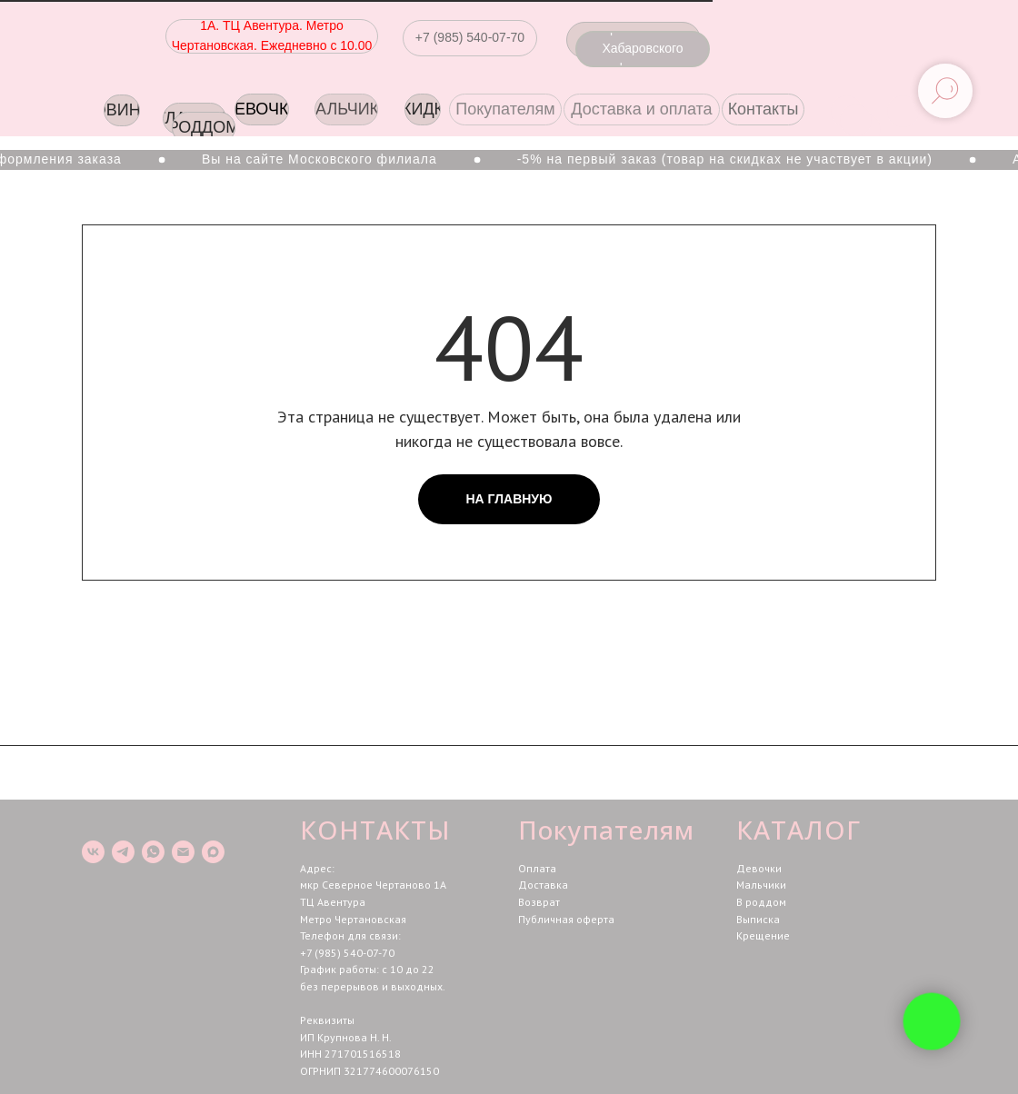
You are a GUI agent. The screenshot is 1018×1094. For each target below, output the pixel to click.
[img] (903, 111)
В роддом (761, 902)
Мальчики (761, 884)
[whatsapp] (153, 851)
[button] (470, 38)
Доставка (543, 884)
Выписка (758, 919)
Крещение (763, 935)
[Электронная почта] (183, 851)
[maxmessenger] (213, 851)
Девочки (759, 868)
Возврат (539, 902)
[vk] (93, 851)
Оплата (537, 868)
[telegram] (123, 851)
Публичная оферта (566, 919)
